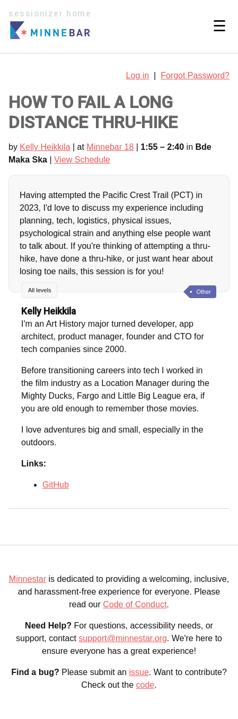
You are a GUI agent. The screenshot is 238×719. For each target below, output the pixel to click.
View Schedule (82, 159)
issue (138, 672)
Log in (137, 75)
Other (203, 292)
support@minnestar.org (122, 638)
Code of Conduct (134, 604)
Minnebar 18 (110, 146)
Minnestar (27, 578)
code (145, 684)
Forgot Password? (195, 75)
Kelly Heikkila (45, 146)
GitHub (55, 484)
